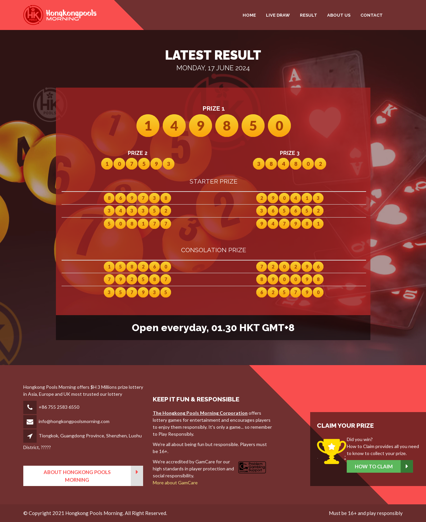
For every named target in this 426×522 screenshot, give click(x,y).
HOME (249, 15)
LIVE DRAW (278, 15)
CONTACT (371, 15)
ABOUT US (338, 15)
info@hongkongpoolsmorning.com (74, 421)
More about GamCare (175, 482)
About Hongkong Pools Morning (93, 476)
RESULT (308, 15)
